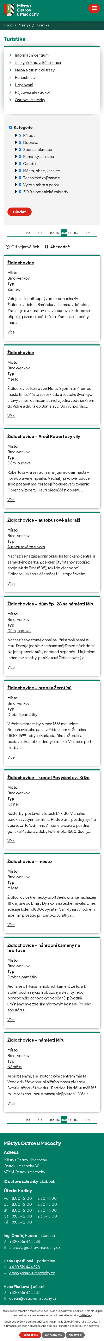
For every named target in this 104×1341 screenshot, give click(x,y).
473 (88, 233)
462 (76, 233)
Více (11, 332)
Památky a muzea (38, 156)
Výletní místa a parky (41, 184)
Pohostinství (25, 77)
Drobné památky (22, 714)
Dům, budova (19, 462)
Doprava (30, 142)
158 (28, 233)
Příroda (29, 135)
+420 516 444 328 (24, 1266)
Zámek (13, 289)
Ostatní (29, 163)
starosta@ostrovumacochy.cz (34, 1247)
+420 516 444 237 (24, 1292)
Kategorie (23, 127)
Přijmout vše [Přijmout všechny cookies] (30, 1334)
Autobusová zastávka (26, 546)
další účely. (85, 1315)
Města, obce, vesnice (41, 170)
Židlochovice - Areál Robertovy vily (43, 436)
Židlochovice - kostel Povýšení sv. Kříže (48, 777)
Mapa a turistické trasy (35, 70)
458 (52, 233)
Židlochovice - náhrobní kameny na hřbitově (43, 947)
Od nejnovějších (25, 246)
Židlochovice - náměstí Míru (36, 1039)
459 (58, 233)
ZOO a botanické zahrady (45, 191)
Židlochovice (20, 262)
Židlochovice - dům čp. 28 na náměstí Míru (50, 603)
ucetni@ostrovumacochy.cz (32, 1298)
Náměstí (14, 1066)
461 (70, 233)
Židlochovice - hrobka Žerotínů (39, 687)
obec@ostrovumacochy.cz (32, 1272)
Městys (24, 25)
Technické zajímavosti (42, 177)
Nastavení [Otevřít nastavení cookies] (75, 1334)
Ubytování (24, 84)
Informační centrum (32, 55)
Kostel (13, 804)
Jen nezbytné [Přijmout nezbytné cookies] (53, 1334)
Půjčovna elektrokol (32, 92)
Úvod (8, 25)
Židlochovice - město (29, 861)
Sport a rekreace (37, 149)
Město (12, 379)
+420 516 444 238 (24, 1241)
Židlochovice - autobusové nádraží (43, 519)
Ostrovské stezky (30, 99)
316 (40, 233)
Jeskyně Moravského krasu (38, 62)
